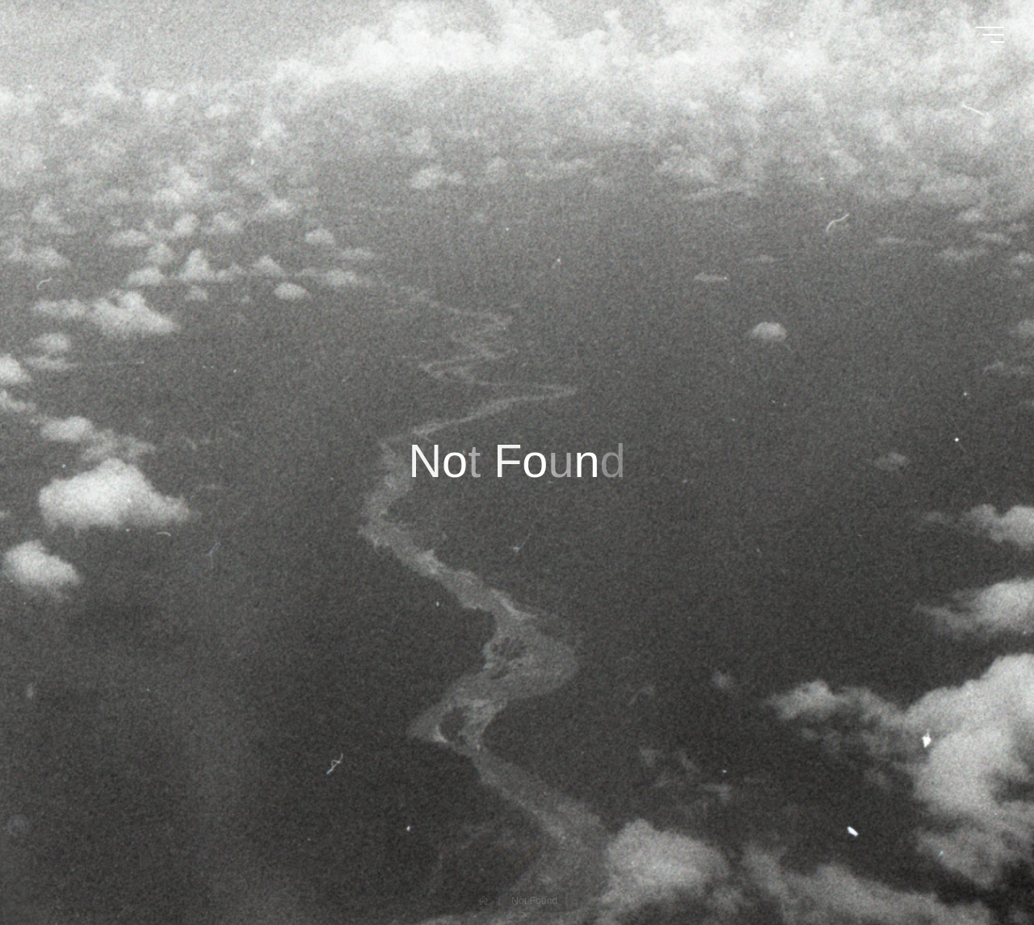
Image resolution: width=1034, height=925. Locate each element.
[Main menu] (989, 35)
